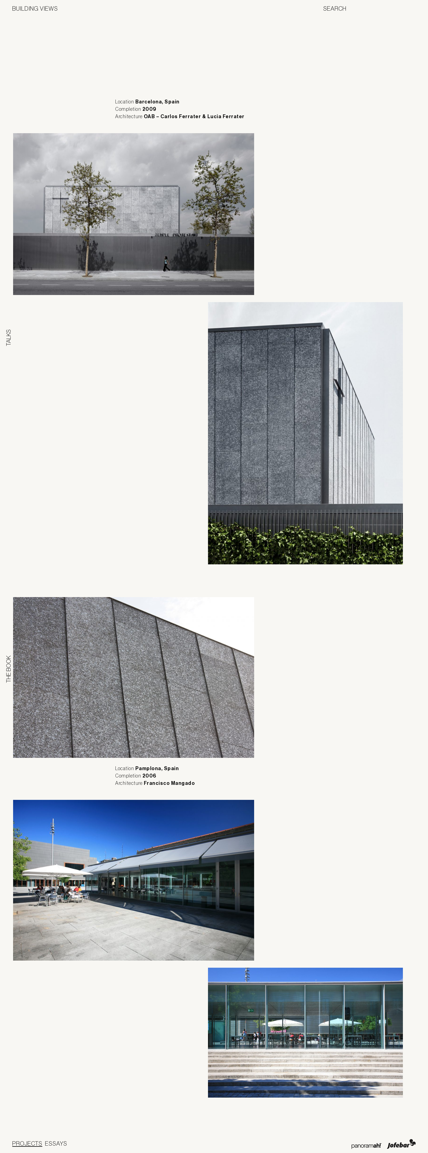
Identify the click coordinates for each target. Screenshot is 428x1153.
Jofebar (401, 1144)
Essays (56, 1143)
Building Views (35, 8)
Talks (8, 337)
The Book (8, 669)
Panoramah (366, 1146)
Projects (27, 1143)
